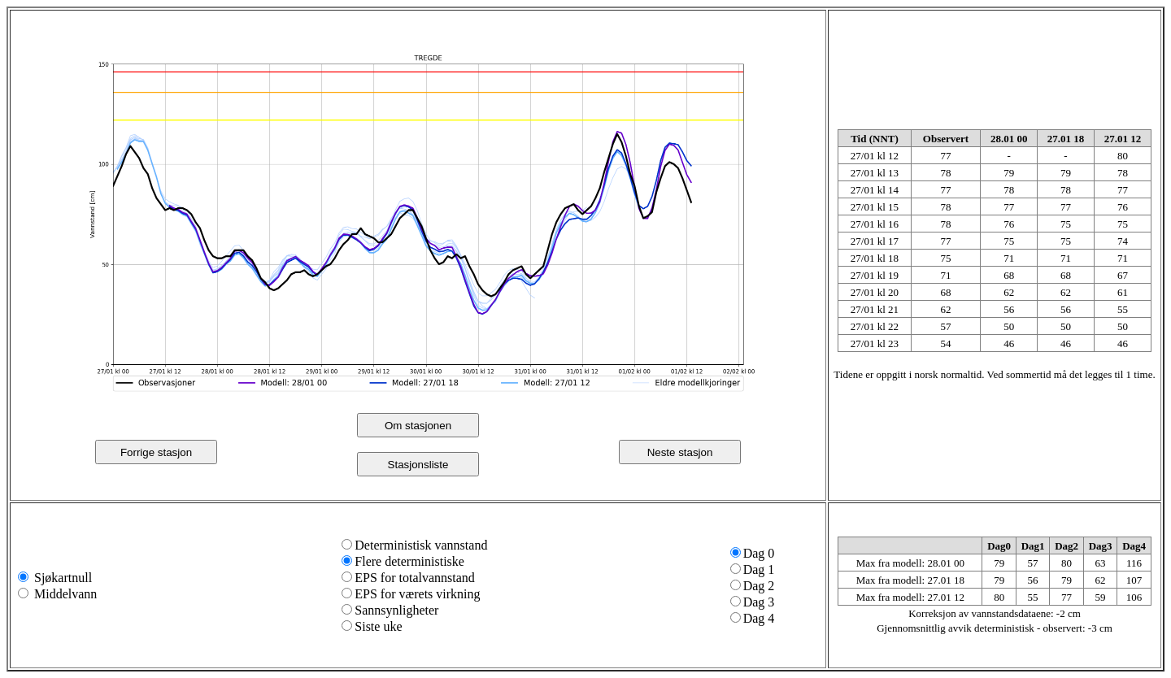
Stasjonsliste (418, 465)
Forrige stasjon (156, 452)
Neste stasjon (680, 452)
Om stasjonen (418, 425)
